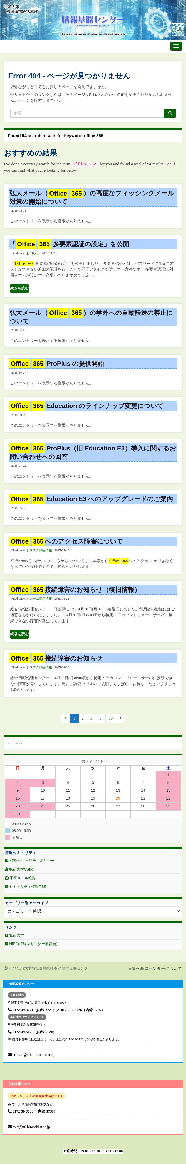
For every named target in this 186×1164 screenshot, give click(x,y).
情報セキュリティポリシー (29, 861)
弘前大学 (14, 935)
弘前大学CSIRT (20, 869)
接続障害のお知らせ (56, 658)
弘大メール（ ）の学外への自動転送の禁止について (91, 317)
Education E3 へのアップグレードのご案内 (91, 499)
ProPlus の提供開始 (56, 364)
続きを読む (19, 288)
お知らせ (33, 253)
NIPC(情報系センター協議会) (31, 944)
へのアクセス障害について (66, 541)
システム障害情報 (39, 550)
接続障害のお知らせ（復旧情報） (74, 590)
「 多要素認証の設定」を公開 (69, 244)
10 (111, 718)
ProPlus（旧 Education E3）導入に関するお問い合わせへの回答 (92, 452)
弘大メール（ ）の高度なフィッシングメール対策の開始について (91, 197)
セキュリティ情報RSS (25, 886)
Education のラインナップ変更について (86, 406)
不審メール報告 (20, 878)
